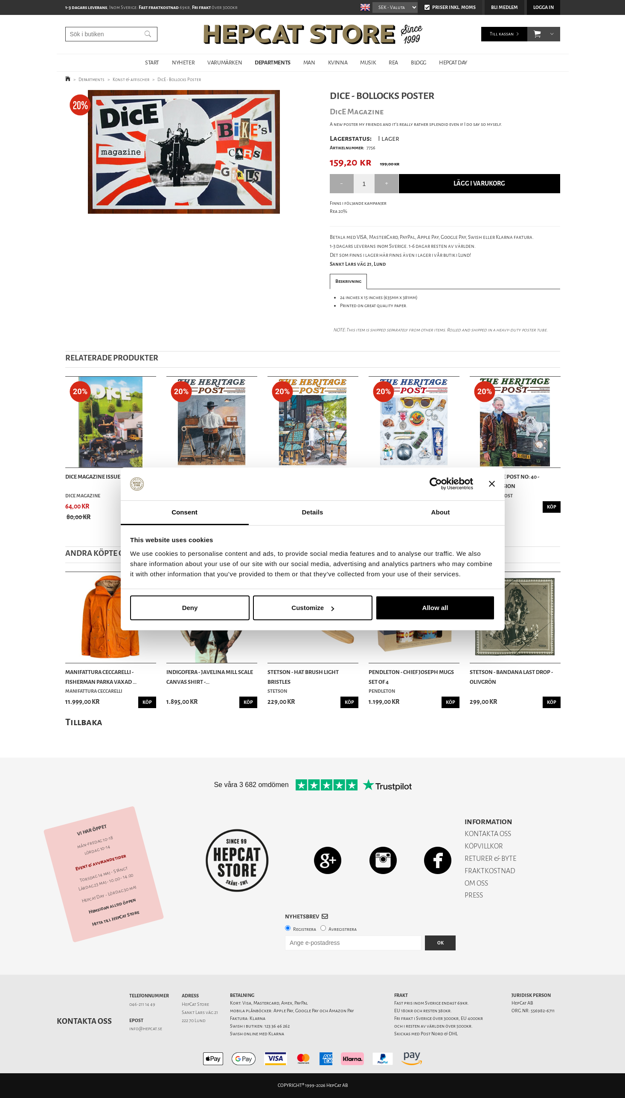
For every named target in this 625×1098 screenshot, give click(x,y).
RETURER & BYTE (490, 858)
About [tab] (440, 512)
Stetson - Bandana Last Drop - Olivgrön (511, 676)
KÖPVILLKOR (484, 846)
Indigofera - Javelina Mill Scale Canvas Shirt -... (209, 676)
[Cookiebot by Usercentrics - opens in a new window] (435, 484)
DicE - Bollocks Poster (179, 79)
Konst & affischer (131, 79)
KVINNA (338, 62)
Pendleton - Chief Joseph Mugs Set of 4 (411, 676)
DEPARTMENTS (273, 62)
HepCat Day (453, 62)
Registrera (304, 929)
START (152, 62)
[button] (537, 34)
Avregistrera (342, 929)
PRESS (474, 895)
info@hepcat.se (145, 1028)
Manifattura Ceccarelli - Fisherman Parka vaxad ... (101, 676)
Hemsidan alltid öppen (112, 906)
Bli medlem (504, 7)
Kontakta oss (84, 1021)
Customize (312, 607)
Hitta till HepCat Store (115, 918)
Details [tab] (312, 512)
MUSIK (368, 62)
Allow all (435, 607)
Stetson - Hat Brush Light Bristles (303, 676)
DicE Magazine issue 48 (96, 476)
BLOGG (418, 62)
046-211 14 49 (142, 1004)
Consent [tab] (185, 512)
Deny (190, 607)
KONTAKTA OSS (488, 833)
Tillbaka (83, 722)
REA (393, 62)
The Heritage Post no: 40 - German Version (504, 481)
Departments (91, 79)
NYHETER (183, 62)
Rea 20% (338, 211)
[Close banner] (492, 484)
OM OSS (476, 883)
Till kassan (502, 34)
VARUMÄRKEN (224, 62)
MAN (309, 62)
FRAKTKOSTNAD (490, 870)
